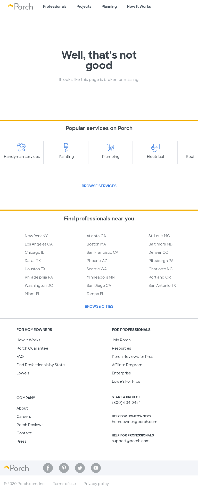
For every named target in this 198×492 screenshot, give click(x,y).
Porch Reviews (29, 424)
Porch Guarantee (32, 348)
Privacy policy (96, 483)
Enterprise (121, 373)
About (22, 408)
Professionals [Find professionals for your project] (54, 6)
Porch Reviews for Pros (132, 356)
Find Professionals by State (40, 365)
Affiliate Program (127, 365)
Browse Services (99, 186)
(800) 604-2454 (126, 402)
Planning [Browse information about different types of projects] (109, 6)
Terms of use (64, 483)
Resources (121, 348)
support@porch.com (131, 441)
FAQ (20, 356)
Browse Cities (99, 306)
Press (21, 441)
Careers (23, 416)
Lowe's (22, 373)
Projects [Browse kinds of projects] (84, 6)
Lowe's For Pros (126, 381)
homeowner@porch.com (134, 421)
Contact (24, 433)
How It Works (28, 340)
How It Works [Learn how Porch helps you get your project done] (139, 6)
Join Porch (121, 340)
